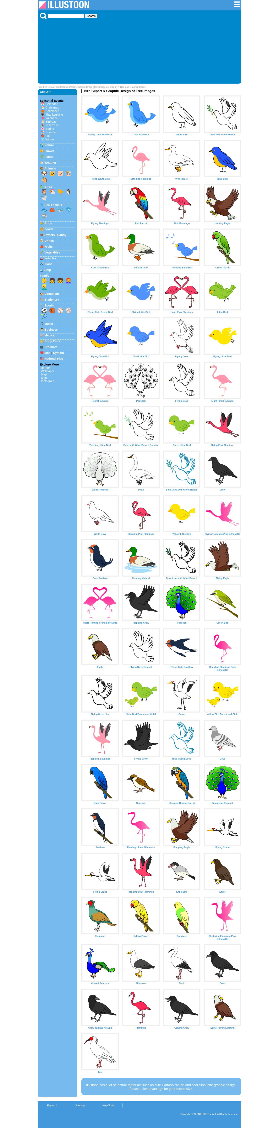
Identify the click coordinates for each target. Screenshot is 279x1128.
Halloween (52, 111)
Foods (48, 229)
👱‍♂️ (44, 287)
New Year (51, 125)
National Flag (53, 358)
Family (44, 275)
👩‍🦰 (68, 280)
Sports (49, 305)
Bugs (48, 223)
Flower (49, 151)
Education (51, 293)
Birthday (50, 121)
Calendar (51, 104)
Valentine (51, 118)
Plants (48, 156)
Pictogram (47, 381)
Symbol (58, 353)
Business (51, 329)
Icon (47, 353)
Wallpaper (47, 371)
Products (50, 347)
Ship (47, 270)
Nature (49, 145)
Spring (49, 128)
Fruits (48, 246)
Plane (48, 264)
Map (44, 374)
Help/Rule (108, 1105)
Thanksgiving (54, 114)
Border (45, 367)
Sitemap (80, 1105)
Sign (44, 377)
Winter (49, 139)
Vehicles (50, 258)
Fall (47, 135)
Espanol (51, 1105)
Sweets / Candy (55, 235)
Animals (50, 168)
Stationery (51, 299)
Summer (51, 132)
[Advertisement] (139, 50)
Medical (49, 335)
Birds (48, 186)
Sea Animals (53, 205)
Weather (50, 162)
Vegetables (52, 252)
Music (48, 323)
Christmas (52, 107)
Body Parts (52, 341)
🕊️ (44, 198)
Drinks (49, 240)
